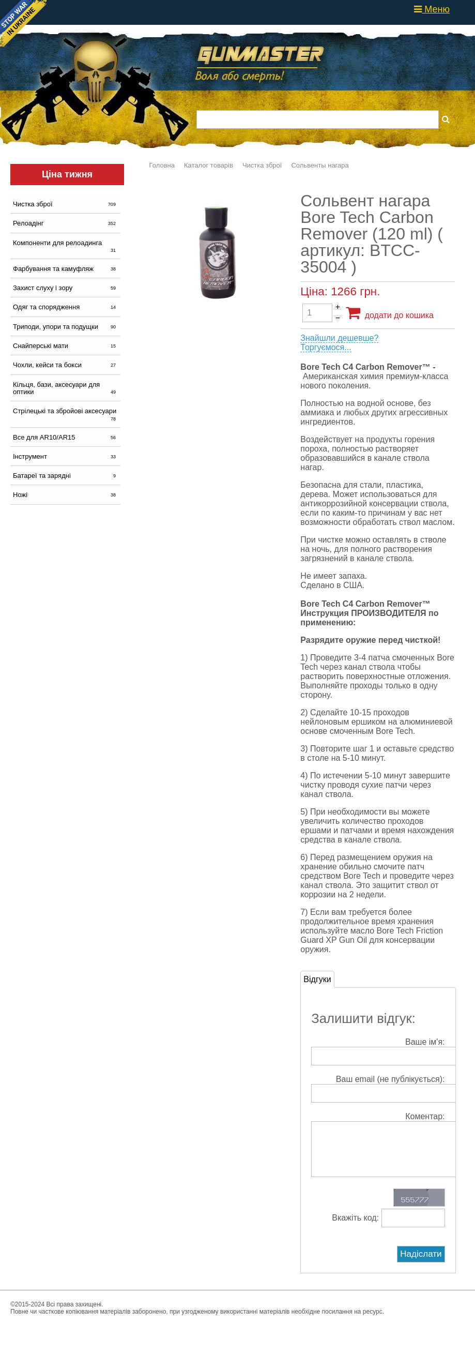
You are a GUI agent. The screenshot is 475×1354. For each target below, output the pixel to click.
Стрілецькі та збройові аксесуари (65, 414)
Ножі (65, 495)
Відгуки (317, 979)
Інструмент (65, 456)
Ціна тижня (67, 174)
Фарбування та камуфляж (65, 269)
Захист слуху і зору (65, 288)
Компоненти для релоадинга (65, 246)
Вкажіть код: (388, 1228)
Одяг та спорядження (65, 307)
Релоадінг (65, 223)
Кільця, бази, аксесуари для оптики (65, 388)
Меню (432, 9)
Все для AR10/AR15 (65, 437)
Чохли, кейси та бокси (65, 365)
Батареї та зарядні (65, 475)
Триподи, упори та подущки (65, 326)
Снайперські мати (65, 346)
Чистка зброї (65, 204)
